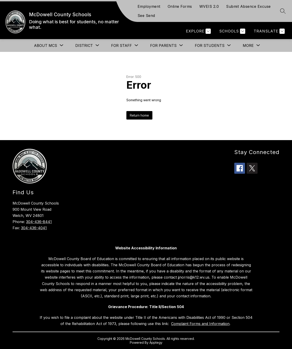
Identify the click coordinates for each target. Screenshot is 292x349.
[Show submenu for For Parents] (163, 45)
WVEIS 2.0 (209, 6)
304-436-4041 (34, 228)
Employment (149, 6)
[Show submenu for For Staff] (121, 45)
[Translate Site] (269, 31)
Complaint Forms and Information (200, 323)
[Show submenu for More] (248, 45)
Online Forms (180, 6)
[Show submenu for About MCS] (45, 45)
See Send (146, 15)
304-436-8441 (39, 221)
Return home (139, 115)
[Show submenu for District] (84, 45)
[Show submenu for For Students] (209, 45)
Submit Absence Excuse (248, 6)
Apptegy (155, 342)
